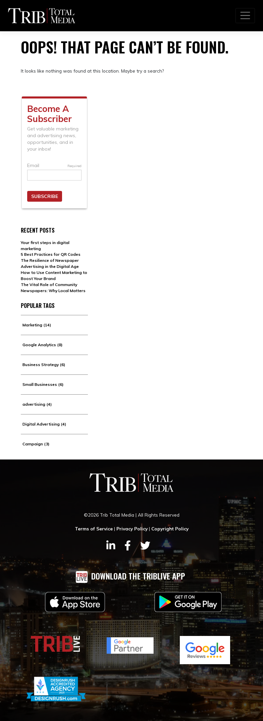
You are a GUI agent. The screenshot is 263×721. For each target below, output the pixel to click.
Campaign (35, 443)
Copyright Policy (170, 528)
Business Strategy (43, 364)
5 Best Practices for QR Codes (51, 254)
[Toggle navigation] (245, 15)
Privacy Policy (132, 528)
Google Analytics (42, 344)
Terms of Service (94, 528)
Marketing (36, 324)
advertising (37, 404)
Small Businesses (42, 384)
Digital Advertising (44, 424)
